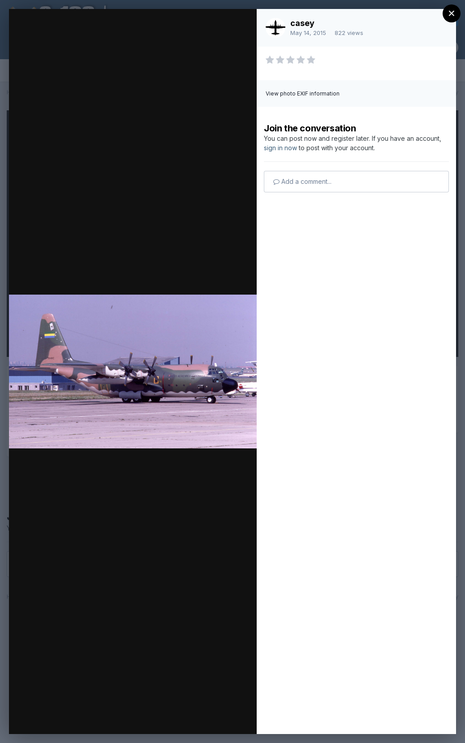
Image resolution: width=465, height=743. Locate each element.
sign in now (280, 148)
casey (302, 23)
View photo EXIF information (303, 93)
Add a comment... (302, 181)
